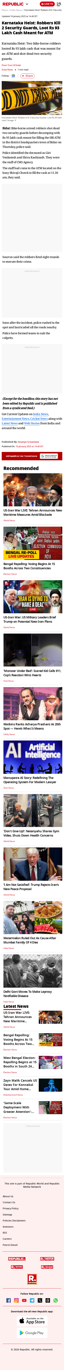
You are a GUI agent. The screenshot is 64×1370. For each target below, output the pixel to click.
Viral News (8, 681)
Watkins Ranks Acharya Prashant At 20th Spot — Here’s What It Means (32, 726)
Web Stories (32, 423)
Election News (10, 574)
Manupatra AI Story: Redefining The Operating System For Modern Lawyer (29, 780)
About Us (8, 1196)
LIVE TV (47, 4)
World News (9, 520)
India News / (17, 10)
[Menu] (58, 4)
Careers (7, 1239)
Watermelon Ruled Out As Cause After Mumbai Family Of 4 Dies (29, 940)
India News (7, 69)
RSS (5, 1233)
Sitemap (7, 1215)
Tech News (8, 788)
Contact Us (9, 1202)
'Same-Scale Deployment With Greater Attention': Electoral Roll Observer (20, 1109)
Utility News (9, 734)
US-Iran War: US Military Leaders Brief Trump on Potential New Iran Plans (29, 619)
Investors (8, 1227)
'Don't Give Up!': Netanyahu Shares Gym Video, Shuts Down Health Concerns (31, 833)
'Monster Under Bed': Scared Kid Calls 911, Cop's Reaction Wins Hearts (32, 673)
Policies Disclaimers (14, 1220)
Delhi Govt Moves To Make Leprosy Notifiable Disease (27, 994)
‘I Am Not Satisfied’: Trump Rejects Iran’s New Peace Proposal (31, 887)
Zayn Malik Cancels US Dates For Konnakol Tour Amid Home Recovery (20, 1087)
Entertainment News (15, 419)
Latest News (10, 423)
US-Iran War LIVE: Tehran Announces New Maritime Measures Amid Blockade (32, 512)
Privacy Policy (10, 1208)
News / (5, 10)
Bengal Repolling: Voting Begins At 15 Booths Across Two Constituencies (29, 566)
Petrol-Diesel (10, 1245)
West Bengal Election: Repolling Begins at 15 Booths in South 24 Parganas (20, 1064)
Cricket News (39, 419)
